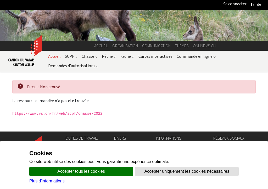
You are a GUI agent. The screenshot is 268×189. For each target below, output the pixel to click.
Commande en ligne (196, 56)
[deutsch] (259, 4)
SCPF (71, 56)
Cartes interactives (155, 56)
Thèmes (182, 46)
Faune (127, 56)
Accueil (101, 46)
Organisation (125, 46)
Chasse (90, 56)
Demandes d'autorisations (73, 66)
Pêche (109, 56)
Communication (156, 46)
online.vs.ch (204, 46)
